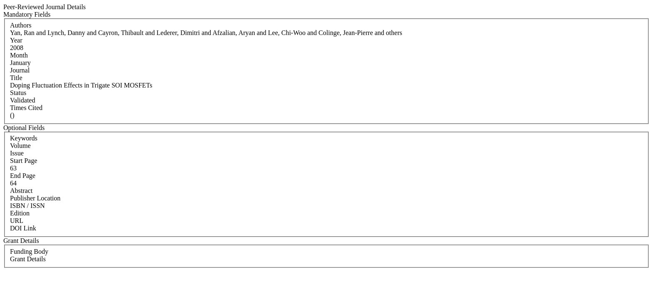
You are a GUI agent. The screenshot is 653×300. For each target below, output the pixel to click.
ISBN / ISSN (27, 205)
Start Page (23, 160)
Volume (20, 145)
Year (16, 40)
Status (18, 92)
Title (16, 77)
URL (16, 220)
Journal (20, 70)
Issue (17, 153)
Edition (20, 213)
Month (19, 55)
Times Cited (26, 107)
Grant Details (28, 258)
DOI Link (23, 228)
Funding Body (29, 251)
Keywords (23, 138)
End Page (22, 175)
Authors (21, 25)
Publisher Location (35, 198)
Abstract (21, 190)
